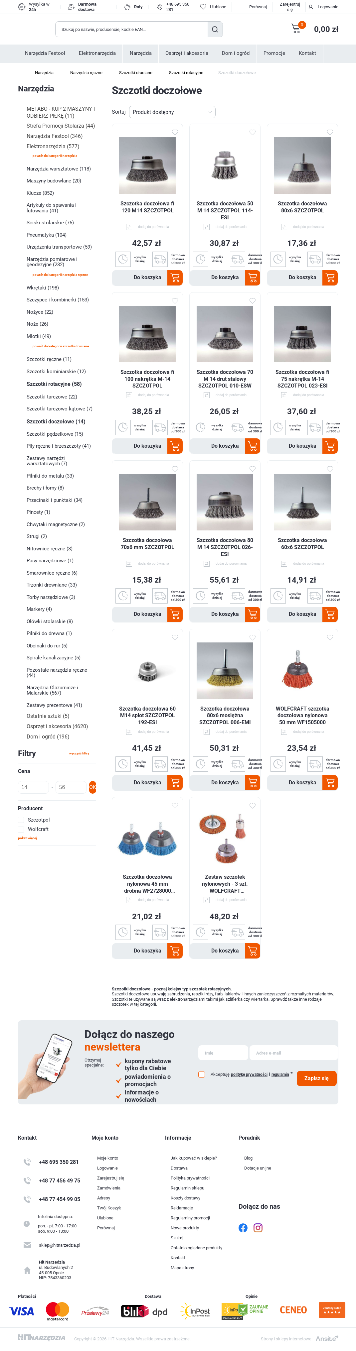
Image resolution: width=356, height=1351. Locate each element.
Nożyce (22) (40, 312)
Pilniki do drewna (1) (49, 633)
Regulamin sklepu (187, 1187)
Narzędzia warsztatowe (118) (59, 169)
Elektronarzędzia (97, 53)
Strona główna (21, 72)
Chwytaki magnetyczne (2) (56, 524)
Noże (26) (37, 324)
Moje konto (107, 1158)
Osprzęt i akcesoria (186, 53)
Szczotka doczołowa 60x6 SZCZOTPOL (302, 543)
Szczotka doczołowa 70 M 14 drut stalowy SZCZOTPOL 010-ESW (225, 379)
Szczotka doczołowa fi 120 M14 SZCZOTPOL (147, 207)
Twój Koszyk (109, 1207)
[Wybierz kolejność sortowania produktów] (172, 112)
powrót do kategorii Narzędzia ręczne (60, 275)
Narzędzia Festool (45, 53)
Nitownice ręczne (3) (50, 549)
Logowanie (328, 6)
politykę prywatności (249, 1074)
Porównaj (258, 6)
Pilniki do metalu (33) (50, 476)
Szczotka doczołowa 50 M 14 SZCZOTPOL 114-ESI (225, 210)
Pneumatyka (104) (47, 235)
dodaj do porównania (153, 227)
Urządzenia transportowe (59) (59, 247)
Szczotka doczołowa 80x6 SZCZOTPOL (302, 207)
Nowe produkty (185, 1227)
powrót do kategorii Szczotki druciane (61, 346)
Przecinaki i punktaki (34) (55, 500)
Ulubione (105, 1217)
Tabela (324, 112)
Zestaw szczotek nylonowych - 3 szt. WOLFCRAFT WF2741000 (225, 884)
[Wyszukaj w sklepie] (132, 29)
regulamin (280, 1074)
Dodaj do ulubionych (175, 133)
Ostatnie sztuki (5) (48, 716)
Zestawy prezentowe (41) (54, 705)
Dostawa (179, 1168)
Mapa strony (182, 1267)
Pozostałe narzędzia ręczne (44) (57, 673)
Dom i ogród (236, 53)
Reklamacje (182, 1207)
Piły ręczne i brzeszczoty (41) (59, 446)
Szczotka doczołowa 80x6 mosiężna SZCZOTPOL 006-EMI (225, 716)
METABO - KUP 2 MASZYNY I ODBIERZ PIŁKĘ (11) (61, 112)
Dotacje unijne (257, 1168)
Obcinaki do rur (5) (47, 646)
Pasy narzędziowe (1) (50, 561)
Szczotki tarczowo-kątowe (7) (59, 409)
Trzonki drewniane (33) (52, 585)
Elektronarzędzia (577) (53, 146)
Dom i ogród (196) (48, 736)
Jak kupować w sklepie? (194, 1158)
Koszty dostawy (185, 1197)
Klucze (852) (40, 193)
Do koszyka (147, 277)
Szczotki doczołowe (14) (56, 421)
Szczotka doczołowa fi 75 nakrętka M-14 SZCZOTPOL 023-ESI (302, 379)
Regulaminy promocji (190, 1217)
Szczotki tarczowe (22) (52, 397)
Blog (248, 1158)
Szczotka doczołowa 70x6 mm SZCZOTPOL (147, 543)
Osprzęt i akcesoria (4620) (57, 726)
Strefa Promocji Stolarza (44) (61, 126)
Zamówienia (108, 1187)
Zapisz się (316, 1078)
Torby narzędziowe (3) (51, 597)
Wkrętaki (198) (43, 288)
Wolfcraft (38, 829)
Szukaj (215, 29)
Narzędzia (141, 53)
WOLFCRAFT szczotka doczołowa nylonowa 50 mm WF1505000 (302, 716)
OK (92, 787)
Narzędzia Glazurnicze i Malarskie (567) (52, 690)
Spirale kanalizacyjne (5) (54, 658)
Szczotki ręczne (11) (49, 359)
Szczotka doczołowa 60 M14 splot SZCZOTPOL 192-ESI (147, 716)
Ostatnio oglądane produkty (196, 1247)
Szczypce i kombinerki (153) (58, 300)
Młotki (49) (39, 336)
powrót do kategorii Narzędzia (55, 156)
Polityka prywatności (190, 1178)
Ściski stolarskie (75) (50, 223)
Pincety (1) (38, 512)
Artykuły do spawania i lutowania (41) (52, 208)
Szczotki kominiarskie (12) (56, 372)
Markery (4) (39, 609)
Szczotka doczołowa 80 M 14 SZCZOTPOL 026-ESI (225, 547)
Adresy (103, 1197)
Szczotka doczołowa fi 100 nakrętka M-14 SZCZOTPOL (147, 379)
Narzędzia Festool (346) (55, 136)
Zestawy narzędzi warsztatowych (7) (47, 461)
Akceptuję (220, 1074)
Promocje (274, 53)
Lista (334, 112)
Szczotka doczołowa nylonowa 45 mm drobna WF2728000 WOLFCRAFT (147, 884)
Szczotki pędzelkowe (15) (55, 434)
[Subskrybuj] (223, 1052)
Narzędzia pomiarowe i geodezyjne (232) (52, 262)
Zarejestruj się (290, 7)
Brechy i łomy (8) (45, 488)
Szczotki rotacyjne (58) (54, 384)
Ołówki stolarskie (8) (50, 621)
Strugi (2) (37, 536)
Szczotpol (39, 820)
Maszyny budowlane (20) (54, 181)
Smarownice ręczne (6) (52, 573)
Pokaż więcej (27, 838)
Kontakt (307, 53)
